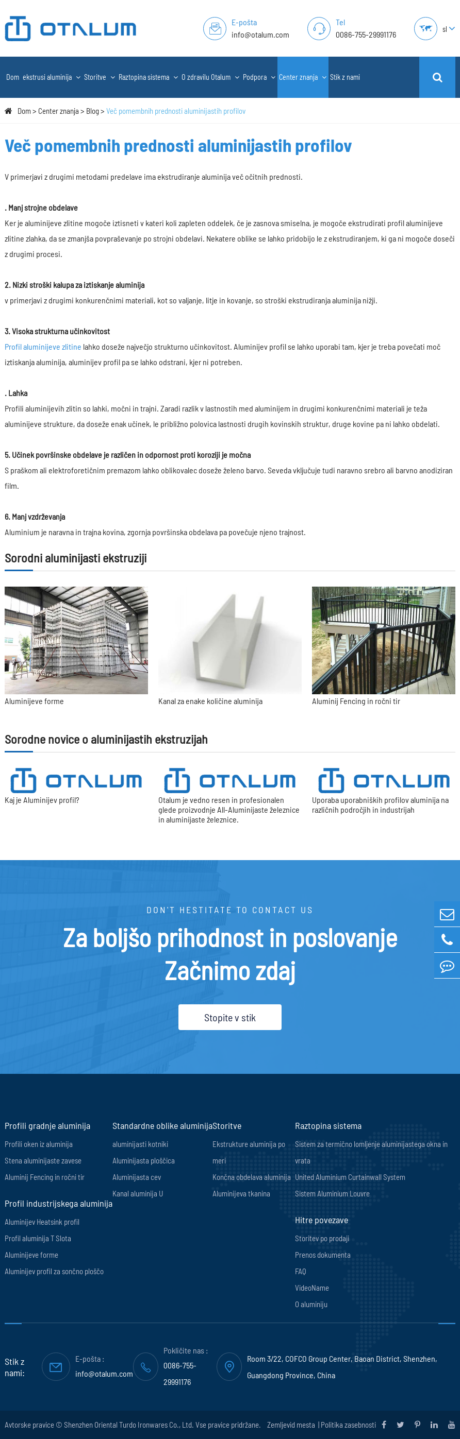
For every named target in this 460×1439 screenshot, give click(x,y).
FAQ (300, 1271)
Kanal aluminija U (137, 1193)
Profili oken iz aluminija (39, 1144)
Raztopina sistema (148, 77)
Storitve (99, 77)
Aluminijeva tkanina (241, 1193)
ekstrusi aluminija (51, 77)
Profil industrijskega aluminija (58, 1203)
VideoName (312, 1287)
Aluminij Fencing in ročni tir (356, 701)
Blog (92, 110)
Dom (12, 77)
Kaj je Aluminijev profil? (42, 799)
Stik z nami (345, 77)
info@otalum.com (260, 34)
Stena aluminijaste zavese (43, 1160)
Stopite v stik (230, 1017)
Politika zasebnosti (348, 1424)
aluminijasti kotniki (140, 1144)
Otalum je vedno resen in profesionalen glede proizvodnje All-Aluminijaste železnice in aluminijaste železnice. (229, 809)
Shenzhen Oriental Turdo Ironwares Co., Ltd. (129, 1424)
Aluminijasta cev (136, 1176)
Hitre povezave (321, 1219)
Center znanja (302, 77)
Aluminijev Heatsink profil (42, 1221)
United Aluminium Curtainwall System (350, 1176)
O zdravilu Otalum (210, 77)
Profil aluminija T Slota (38, 1238)
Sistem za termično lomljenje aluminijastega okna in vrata (371, 1152)
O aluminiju (311, 1304)
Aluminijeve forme (34, 701)
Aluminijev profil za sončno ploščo (54, 1271)
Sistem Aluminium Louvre (332, 1193)
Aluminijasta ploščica (143, 1160)
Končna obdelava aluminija (251, 1176)
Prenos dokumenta (323, 1254)
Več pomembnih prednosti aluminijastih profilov (175, 110)
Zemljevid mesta (292, 1424)
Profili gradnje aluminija (47, 1125)
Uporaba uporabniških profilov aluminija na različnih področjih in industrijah (380, 804)
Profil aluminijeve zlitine (43, 346)
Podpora (259, 77)
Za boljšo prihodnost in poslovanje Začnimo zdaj (230, 953)
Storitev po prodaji (322, 1238)
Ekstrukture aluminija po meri (248, 1152)
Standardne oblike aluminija (162, 1125)
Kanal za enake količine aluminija (210, 701)
